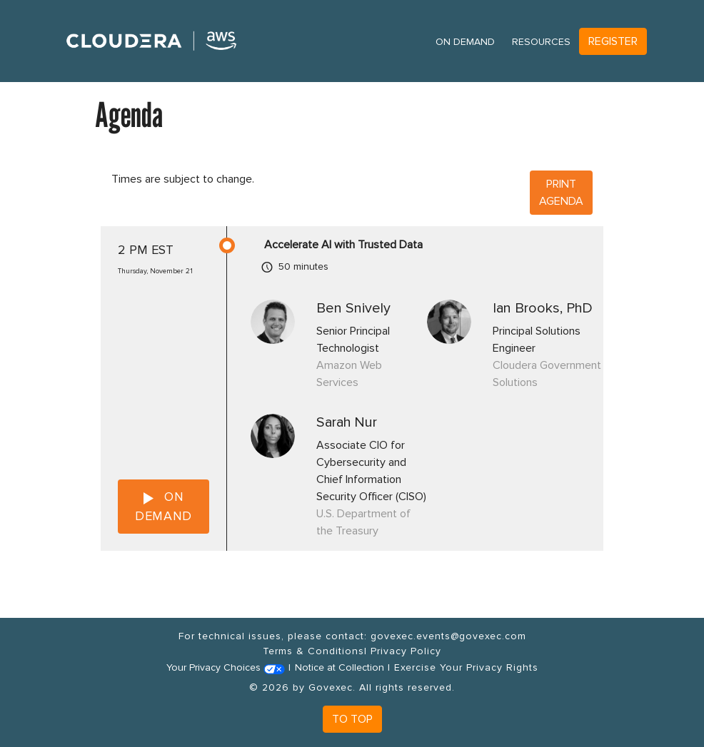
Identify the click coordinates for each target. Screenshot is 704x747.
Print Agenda (561, 192)
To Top (352, 719)
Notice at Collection (339, 667)
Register (613, 41)
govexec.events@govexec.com (448, 636)
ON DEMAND (163, 506)
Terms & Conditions (313, 651)
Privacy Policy (406, 651)
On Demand (465, 42)
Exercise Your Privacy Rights (466, 667)
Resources (541, 42)
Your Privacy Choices (225, 667)
